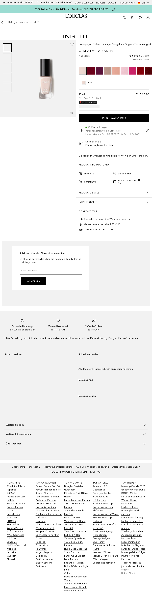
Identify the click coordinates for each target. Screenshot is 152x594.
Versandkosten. (125, 369)
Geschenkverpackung (133, 489)
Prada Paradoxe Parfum (77, 500)
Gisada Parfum (15, 528)
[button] (76, 425)
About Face (13, 517)
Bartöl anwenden (45, 559)
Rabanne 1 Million (74, 562)
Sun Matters (13, 514)
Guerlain (11, 555)
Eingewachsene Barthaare (44, 564)
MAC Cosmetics (15, 535)
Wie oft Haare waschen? (129, 502)
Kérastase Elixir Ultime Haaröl (76, 495)
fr (148, 2)
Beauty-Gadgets (101, 538)
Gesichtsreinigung (102, 531)
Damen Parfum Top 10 (48, 486)
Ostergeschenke (102, 493)
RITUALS (11, 521)
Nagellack (118, 44)
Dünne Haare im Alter (47, 535)
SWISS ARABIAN (16, 503)
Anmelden (33, 281)
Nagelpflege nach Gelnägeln (45, 554)
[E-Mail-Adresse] (51, 271)
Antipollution (100, 535)
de (141, 2)
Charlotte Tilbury (16, 486)
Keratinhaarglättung (132, 517)
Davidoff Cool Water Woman (75, 578)
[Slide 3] (7, 67)
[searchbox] (76, 22)
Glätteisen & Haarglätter (49, 524)
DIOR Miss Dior (72, 517)
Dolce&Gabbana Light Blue (76, 568)
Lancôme (12, 541)
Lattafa (10, 500)
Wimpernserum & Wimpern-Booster (45, 530)
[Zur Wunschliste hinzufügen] (72, 44)
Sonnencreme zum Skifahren (103, 509)
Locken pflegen (129, 507)
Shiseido (11, 559)
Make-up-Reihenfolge (133, 552)
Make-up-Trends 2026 (133, 486)
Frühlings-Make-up (103, 503)
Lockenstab (42, 517)
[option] (83, 71)
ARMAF (11, 493)
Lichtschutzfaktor (130, 541)
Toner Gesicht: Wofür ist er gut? (104, 526)
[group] (7, 67)
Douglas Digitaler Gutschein (73, 488)
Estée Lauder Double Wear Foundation (75, 589)
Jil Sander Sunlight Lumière (74, 512)
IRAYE (10, 510)
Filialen (100, 3)
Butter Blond (128, 573)
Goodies (113, 3)
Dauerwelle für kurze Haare (104, 547)
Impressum (34, 466)
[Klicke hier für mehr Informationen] (113, 9)
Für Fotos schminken (132, 521)
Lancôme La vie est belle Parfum (74, 557)
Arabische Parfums (46, 500)
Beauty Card (127, 3)
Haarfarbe (41, 548)
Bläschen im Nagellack (133, 545)
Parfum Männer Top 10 (48, 489)
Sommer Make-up (102, 517)
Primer (39, 538)
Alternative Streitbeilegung (58, 466)
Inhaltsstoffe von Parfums (130, 557)
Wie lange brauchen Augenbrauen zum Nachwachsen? (132, 535)
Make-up (97, 44)
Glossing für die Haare (48, 510)
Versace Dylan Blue (74, 538)
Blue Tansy (98, 541)
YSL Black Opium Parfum (73, 543)
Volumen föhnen (102, 552)
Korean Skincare (44, 493)
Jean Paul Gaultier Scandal (74, 526)
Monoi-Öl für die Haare (105, 555)
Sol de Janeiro (15, 507)
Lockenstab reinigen (104, 562)
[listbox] (114, 82)
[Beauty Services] (124, 18)
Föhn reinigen (100, 559)
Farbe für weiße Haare (133, 548)
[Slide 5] (7, 87)
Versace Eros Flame (75, 521)
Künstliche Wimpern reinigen (132, 526)
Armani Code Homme (75, 583)
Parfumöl (97, 521)
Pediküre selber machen (49, 514)
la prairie (12, 552)
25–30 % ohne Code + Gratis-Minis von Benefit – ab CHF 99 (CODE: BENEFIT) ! (72, 9)
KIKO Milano (13, 524)
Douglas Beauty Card (133, 496)
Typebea (11, 489)
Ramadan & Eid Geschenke (101, 488)
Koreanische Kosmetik (47, 496)
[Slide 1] (7, 47)
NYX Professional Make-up (16, 547)
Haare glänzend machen (130, 512)
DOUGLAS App (129, 493)
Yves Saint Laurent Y (75, 531)
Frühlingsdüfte (100, 496)
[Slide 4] (7, 77)
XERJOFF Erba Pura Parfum (74, 505)
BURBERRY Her (72, 535)
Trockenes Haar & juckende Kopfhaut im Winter (133, 566)
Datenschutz (18, 466)
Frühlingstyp (99, 500)
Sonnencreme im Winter (106, 514)
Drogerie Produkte (46, 503)
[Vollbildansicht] (72, 113)
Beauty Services (84, 3)
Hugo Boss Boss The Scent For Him (75, 550)
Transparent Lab (16, 496)
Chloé (67, 573)
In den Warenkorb (114, 118)
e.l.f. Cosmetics (15, 531)
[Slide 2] (7, 57)
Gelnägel (41, 521)
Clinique (11, 538)
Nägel (108, 44)
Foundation (42, 545)
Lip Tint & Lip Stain (46, 507)
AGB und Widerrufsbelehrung (92, 466)
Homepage (85, 44)
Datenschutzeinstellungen (126, 466)
